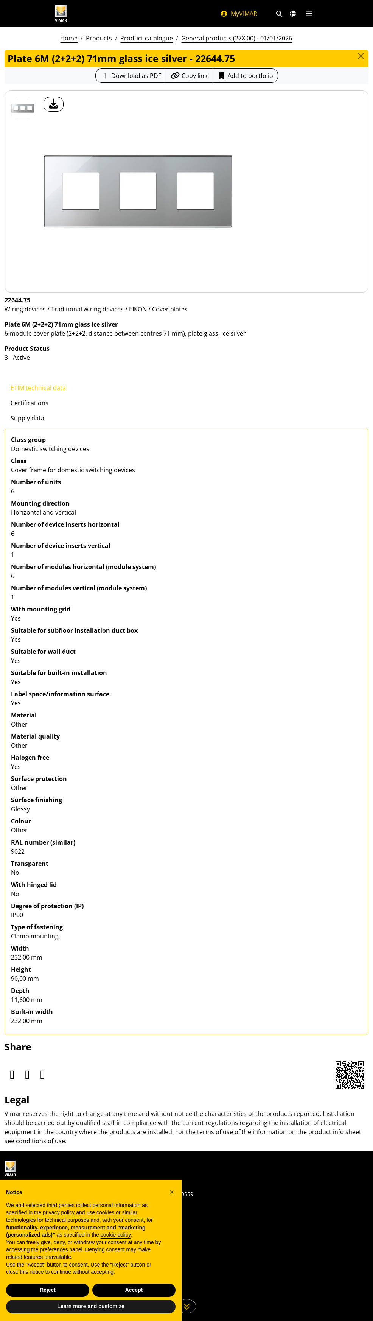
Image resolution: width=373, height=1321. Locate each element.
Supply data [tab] (27, 418)
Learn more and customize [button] (90, 1306)
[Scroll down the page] (186, 1306)
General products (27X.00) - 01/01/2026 (236, 38)
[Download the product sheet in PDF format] (130, 75)
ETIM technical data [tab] (38, 388)
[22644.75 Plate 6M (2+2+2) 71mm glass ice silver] (22, 108)
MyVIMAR (238, 13)
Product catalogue (146, 38)
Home (69, 38)
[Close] (360, 56)
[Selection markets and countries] (293, 13)
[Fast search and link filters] (279, 13)
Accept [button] (134, 1290)
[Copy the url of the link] (189, 75)
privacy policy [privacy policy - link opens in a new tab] (59, 1212)
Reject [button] (48, 1290)
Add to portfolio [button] (245, 76)
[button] (172, 1192)
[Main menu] (309, 13)
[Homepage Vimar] (130, 13)
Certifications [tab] (29, 403)
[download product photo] (54, 104)
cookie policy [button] (116, 1235)
